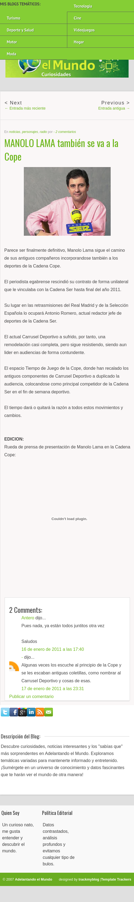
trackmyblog (89, 879)
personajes (30, 132)
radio (43, 132)
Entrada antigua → (114, 108)
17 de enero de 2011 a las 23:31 (52, 688)
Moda (11, 53)
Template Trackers (116, 879)
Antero (27, 618)
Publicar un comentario (31, 696)
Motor (12, 41)
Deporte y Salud (20, 30)
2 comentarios (66, 132)
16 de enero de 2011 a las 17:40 (52, 649)
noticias (14, 132)
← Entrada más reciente (25, 108)
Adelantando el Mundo (33, 879)
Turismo (13, 18)
